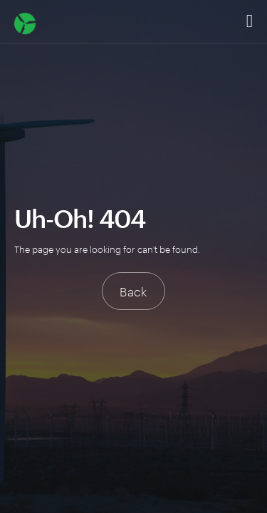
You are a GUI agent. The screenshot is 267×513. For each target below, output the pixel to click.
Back (133, 291)
